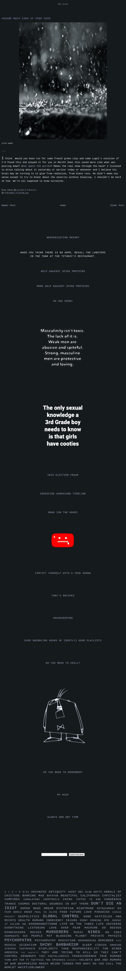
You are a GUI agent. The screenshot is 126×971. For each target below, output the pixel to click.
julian (16, 924)
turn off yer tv (18, 960)
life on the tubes (78, 924)
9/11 (27, 892)
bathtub (54, 895)
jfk (107, 920)
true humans (110, 956)
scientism (29, 945)
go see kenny (63, 301)
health (25, 920)
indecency (56, 920)
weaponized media (34, 963)
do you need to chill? (63, 663)
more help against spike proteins (63, 286)
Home (63, 205)
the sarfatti (31, 953)
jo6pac (116, 920)
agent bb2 (76, 892)
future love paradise (91, 912)
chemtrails (53, 899)
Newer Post (9, 205)
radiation (31, 190)
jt (7, 924)
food (65, 912)
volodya (87, 960)
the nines (63, 4)
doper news (32, 908)
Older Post (117, 205)
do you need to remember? (63, 772)
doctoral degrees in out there (61, 903)
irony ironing (91, 920)
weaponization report (63, 237)
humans (39, 920)
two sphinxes (56, 960)
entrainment (107, 908)
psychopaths (20, 940)
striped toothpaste (22, 948)
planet (83, 936)
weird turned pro (67, 963)
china (69, 899)
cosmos (25, 903)
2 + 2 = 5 (14, 892)
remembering (88, 940)
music (81, 932)
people (21, 190)
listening (38, 927)
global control (63, 916)
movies (38, 932)
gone (89, 916)
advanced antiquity (49, 891)
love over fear (66, 927)
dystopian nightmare (76, 908)
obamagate (14, 936)
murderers (60, 932)
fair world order (20, 912)
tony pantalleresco (55, 956)
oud (27, 936)
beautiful (71, 895)
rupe (118, 941)
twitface (38, 960)
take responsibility (82, 948)
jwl (25, 924)
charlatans (33, 899)
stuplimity (50, 948)
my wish (63, 795)
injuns (73, 920)
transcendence (86, 956)
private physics (106, 936)
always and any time (63, 817)
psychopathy (46, 940)
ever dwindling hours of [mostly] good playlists (63, 640)
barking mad (35, 895)
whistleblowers (31, 967)
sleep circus (96, 945)
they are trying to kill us (71, 952)
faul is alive (47, 912)
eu (119, 908)
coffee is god (90, 899)
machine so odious (102, 927)
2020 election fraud (63, 475)
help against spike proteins (63, 271)
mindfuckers (17, 932)
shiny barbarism (61, 945)
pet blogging (61, 936)
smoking (115, 945)
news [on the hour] (63, 512)
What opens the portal (36, 166)
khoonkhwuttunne (44, 924)
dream (50, 908)
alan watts (94, 892)
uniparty (73, 960)
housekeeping (63, 618)
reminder (107, 940)
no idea (113, 932)
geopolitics (30, 916)
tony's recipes (63, 595)
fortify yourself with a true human (63, 573)
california (91, 895)
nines (96, 932)
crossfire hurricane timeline (63, 494)
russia (12, 945)
